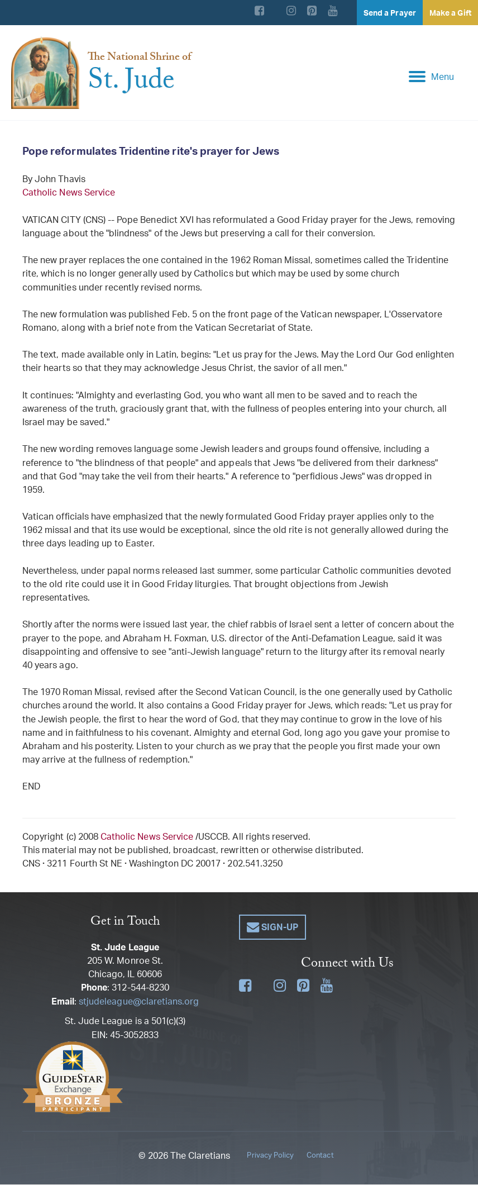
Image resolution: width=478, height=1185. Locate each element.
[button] (272, 927)
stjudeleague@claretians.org (139, 1001)
